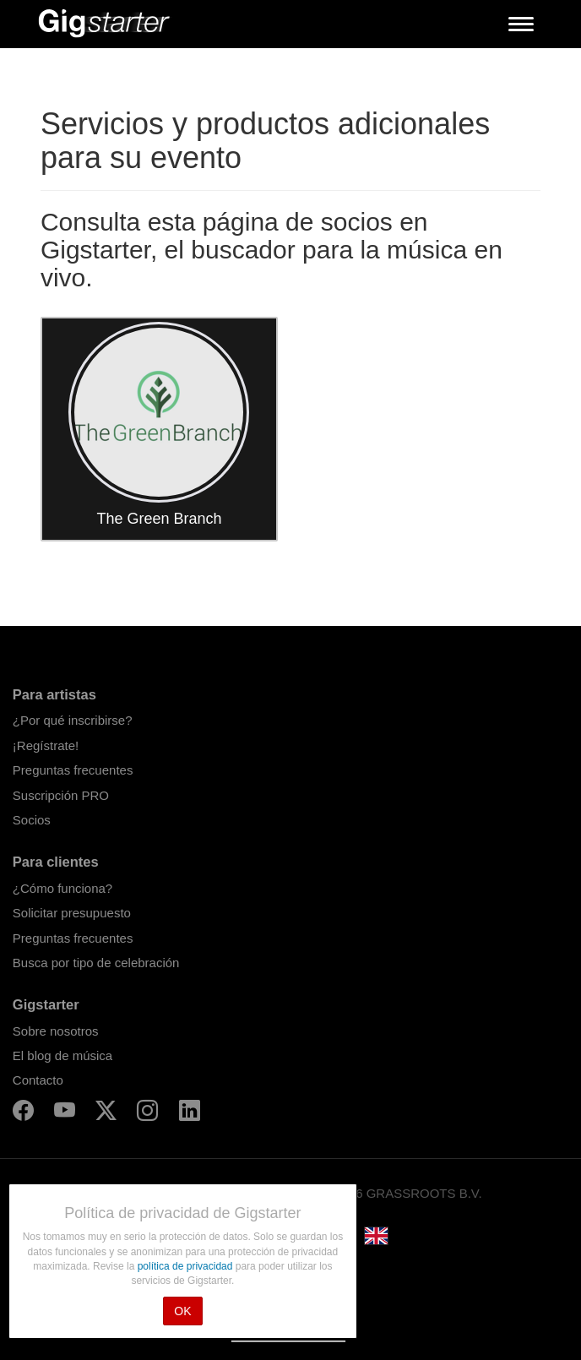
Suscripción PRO (61, 795)
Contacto (38, 1080)
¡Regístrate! (46, 745)
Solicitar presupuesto (72, 913)
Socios (32, 820)
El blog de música (62, 1055)
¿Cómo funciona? (62, 888)
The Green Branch (158, 518)
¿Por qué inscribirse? (73, 720)
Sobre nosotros (56, 1031)
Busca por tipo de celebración (96, 962)
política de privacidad (187, 1266)
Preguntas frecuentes (73, 770)
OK (182, 1311)
